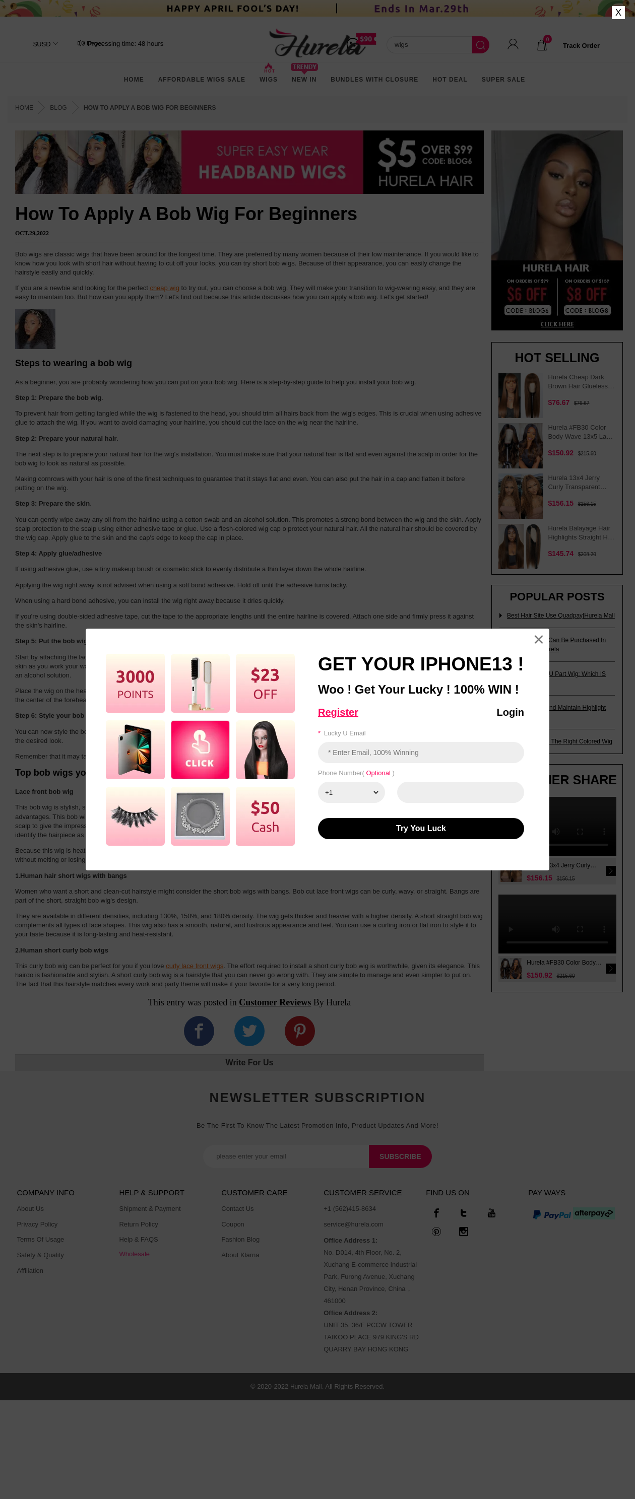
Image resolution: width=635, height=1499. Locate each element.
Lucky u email (342, 733)
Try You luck (421, 828)
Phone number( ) (356, 773)
